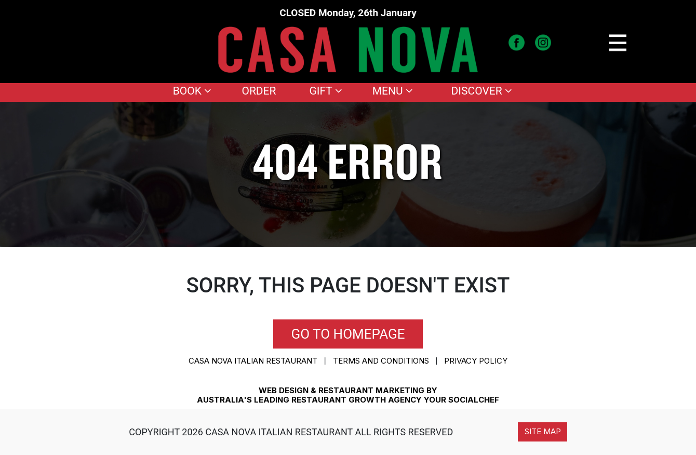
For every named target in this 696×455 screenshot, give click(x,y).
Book (192, 91)
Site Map (543, 431)
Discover (481, 91)
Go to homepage (348, 334)
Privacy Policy (475, 361)
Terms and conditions (381, 361)
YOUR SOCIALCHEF (461, 400)
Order (259, 91)
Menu (392, 91)
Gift (326, 91)
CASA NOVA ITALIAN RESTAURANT (253, 361)
